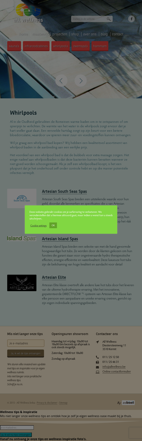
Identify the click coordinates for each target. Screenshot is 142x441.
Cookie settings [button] (38, 225)
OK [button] (53, 225)
